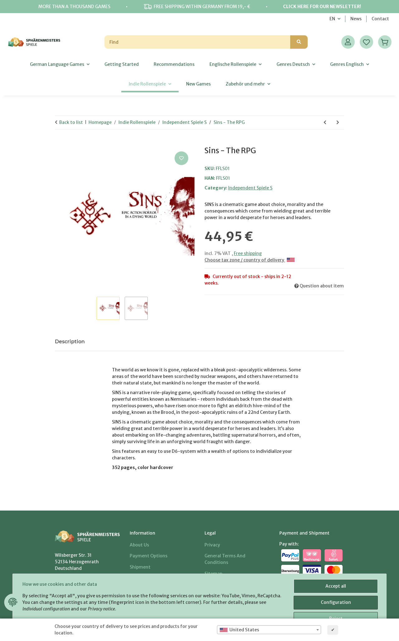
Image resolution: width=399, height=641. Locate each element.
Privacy (212, 545)
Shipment (140, 567)
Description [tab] (70, 342)
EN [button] (332, 19)
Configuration (335, 602)
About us (139, 545)
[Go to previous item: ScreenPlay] (325, 122)
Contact (380, 19)
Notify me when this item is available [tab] (142, 342)
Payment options (148, 556)
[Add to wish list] (181, 158)
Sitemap (213, 573)
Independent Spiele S (250, 188)
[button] (348, 42)
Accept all (335, 586)
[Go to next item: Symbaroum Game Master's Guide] (337, 122)
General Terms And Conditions (224, 559)
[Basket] (385, 42)
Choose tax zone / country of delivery (249, 260)
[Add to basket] (60, 142)
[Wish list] (366, 42)
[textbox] (269, 630)
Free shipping (248, 253)
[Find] (197, 42)
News (356, 19)
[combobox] (269, 629)
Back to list (71, 122)
